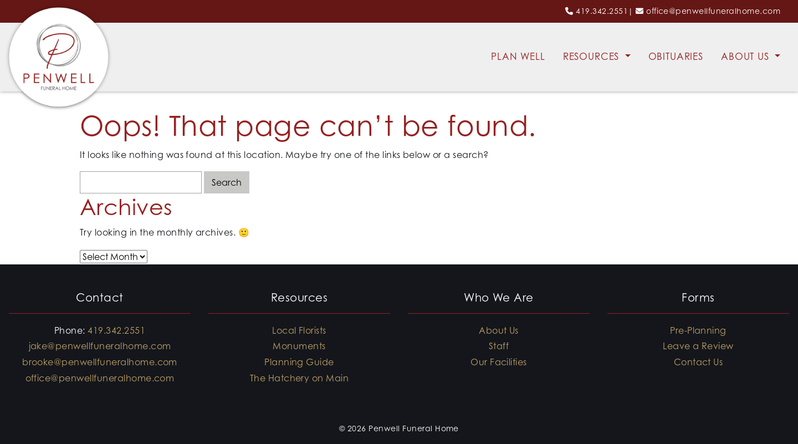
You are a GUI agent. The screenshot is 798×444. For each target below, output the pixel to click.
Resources (593, 56)
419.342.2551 (602, 11)
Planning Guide (299, 362)
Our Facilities (498, 362)
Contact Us (698, 362)
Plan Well (518, 56)
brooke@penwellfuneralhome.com (99, 362)
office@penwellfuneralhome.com (713, 11)
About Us (747, 56)
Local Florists (299, 330)
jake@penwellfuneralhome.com (100, 345)
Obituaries (676, 56)
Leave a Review (698, 345)
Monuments (299, 345)
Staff (499, 345)
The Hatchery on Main (299, 378)
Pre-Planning (698, 330)
